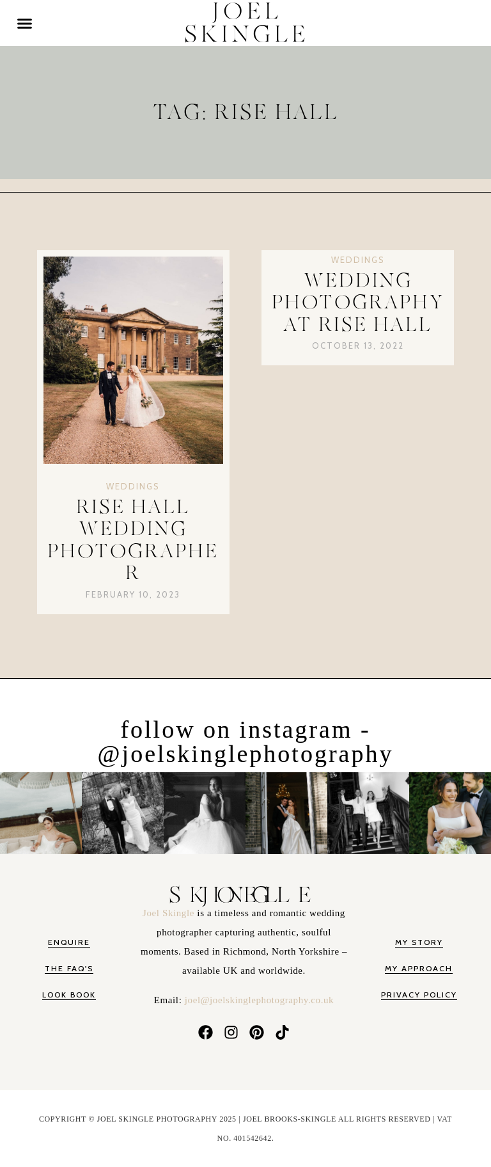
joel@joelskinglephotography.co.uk (259, 1000)
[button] (25, 23)
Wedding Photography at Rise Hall (358, 303)
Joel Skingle (170, 913)
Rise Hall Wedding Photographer (133, 540)
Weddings (133, 486)
